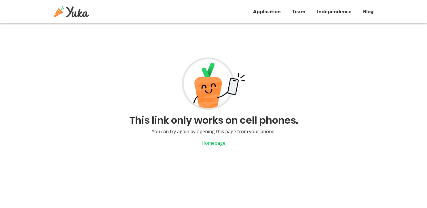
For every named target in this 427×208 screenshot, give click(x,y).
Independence (334, 11)
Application (267, 11)
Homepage (213, 143)
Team (298, 11)
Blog (368, 11)
